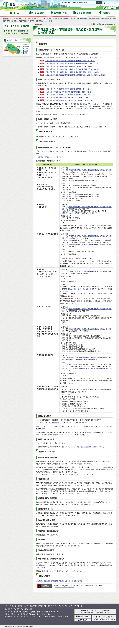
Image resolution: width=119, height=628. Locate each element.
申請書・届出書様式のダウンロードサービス (62, 18)
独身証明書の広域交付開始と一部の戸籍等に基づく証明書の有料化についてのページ (86, 287)
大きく (89, 5)
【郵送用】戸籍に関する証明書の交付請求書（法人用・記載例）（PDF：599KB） (72, 69)
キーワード (66, 8)
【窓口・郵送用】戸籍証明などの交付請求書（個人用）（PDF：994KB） (69, 89)
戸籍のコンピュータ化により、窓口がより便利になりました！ (63, 474)
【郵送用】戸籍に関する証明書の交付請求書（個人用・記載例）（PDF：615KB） (72, 64)
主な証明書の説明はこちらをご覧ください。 (51, 157)
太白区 (26, 51)
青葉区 (26, 45)
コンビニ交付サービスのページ (93, 108)
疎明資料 (98, 187)
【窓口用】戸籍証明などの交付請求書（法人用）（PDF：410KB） (67, 97)
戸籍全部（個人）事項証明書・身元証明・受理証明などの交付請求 (17, 32)
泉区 (25, 53)
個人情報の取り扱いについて (47, 606)
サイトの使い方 (11, 606)
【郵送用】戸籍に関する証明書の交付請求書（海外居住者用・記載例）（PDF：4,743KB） (75, 75)
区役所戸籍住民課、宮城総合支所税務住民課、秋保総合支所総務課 (86, 171)
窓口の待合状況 (86, 447)
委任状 (107, 151)
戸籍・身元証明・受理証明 (16, 26)
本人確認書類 (54, 422)
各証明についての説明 (47, 451)
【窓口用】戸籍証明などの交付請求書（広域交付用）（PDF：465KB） (69, 92)
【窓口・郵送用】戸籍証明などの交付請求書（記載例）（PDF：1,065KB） (70, 95)
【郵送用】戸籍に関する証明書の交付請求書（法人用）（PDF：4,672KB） (70, 66)
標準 (92, 2)
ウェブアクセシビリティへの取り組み (71, 606)
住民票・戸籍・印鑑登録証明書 (88, 18)
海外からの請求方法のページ (69, 114)
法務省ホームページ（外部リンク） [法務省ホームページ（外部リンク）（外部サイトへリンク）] (54, 571)
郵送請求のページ (61, 136)
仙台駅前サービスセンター (71, 174)
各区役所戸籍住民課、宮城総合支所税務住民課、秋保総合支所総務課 (59, 581)
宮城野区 (27, 47)
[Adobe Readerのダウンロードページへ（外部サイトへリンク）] (44, 585)
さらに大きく (97, 5)
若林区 (26, 49)
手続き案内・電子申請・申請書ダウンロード (30, 18)
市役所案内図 (82, 620)
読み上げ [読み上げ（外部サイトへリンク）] (76, 2)
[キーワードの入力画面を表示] (62, 8)
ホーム (12, 18)
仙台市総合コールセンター (90, 610)
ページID (74, 8)
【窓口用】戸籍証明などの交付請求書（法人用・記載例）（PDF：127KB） (70, 100)
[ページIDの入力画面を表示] (71, 8)
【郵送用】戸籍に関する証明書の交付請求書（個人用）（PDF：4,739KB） (70, 61)
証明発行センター (68, 180)
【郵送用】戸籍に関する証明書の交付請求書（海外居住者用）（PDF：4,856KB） (72, 72)
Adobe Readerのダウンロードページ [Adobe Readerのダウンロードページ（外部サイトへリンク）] (64, 587)
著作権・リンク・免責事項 (27, 606)
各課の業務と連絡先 (82, 616)
